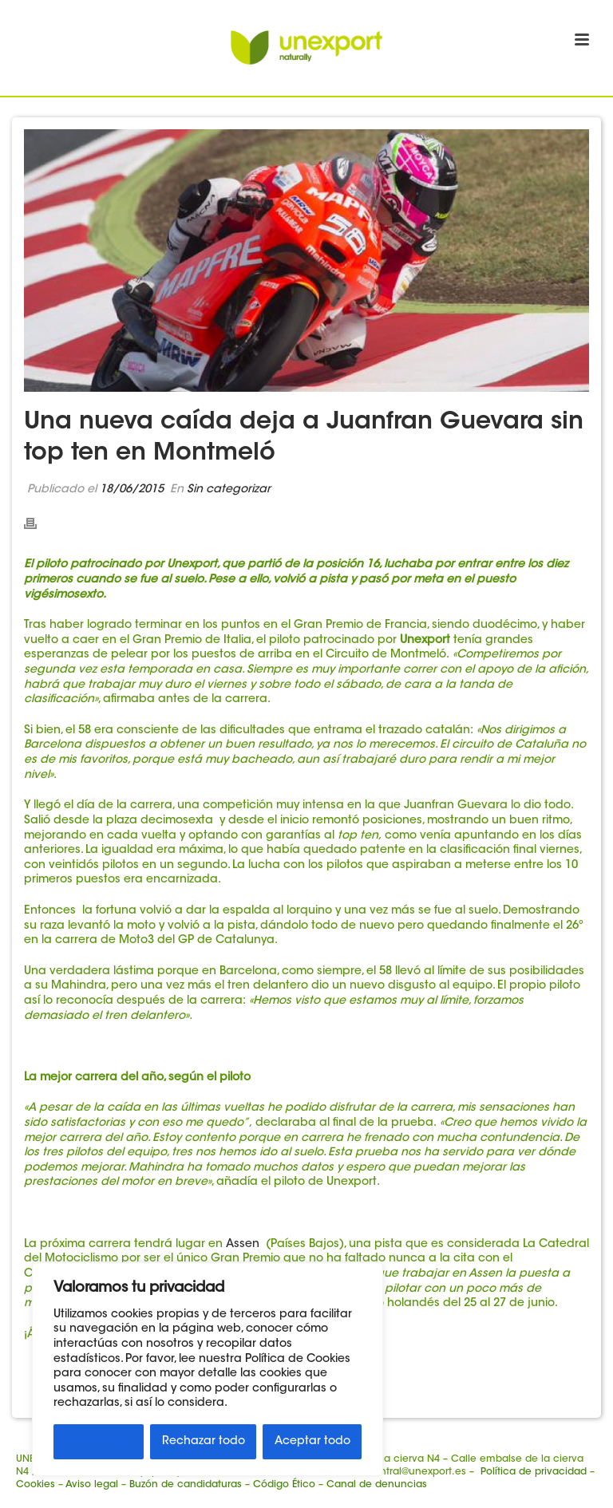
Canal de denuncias (376, 1485)
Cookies (35, 1485)
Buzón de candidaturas (185, 1485)
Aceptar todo (312, 1441)
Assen (244, 1244)
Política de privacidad (534, 1472)
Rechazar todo (203, 1441)
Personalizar (98, 1441)
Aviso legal (91, 1485)
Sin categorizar (229, 489)
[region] (207, 1369)
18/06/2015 (132, 489)
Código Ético (284, 1485)
